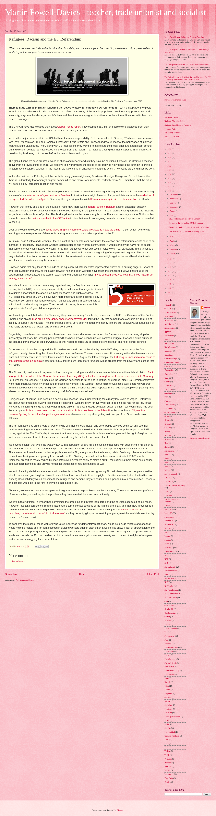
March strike (169, 517)
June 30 (167, 466)
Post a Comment (18, 561)
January (173, 254)
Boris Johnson (170, 347)
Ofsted (167, 617)
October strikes (170, 613)
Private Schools (170, 663)
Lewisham (168, 481)
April (172, 241)
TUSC (166, 755)
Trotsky (167, 740)
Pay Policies (169, 636)
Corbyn (167, 366)
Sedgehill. (168, 693)
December (174, 194)
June (172, 215)
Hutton (167, 447)
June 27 (167, 462)
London (167, 505)
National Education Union (174, 121)
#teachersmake (170, 313)
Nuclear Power (170, 578)
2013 (169, 267)
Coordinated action (171, 362)
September (174, 207)
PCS (166, 640)
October (173, 203)
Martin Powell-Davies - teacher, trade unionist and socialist (105, 12)
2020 (169, 174)
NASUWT (168, 548)
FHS (166, 397)
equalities (168, 393)
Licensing (168, 495)
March (172, 245)
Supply (167, 728)
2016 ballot (168, 316)
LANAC (167, 478)
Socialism (168, 705)
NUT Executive (170, 598)
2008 (169, 288)
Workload (168, 774)
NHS (166, 563)
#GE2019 (168, 309)
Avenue (167, 339)
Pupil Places (169, 674)
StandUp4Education (172, 717)
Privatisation (169, 667)
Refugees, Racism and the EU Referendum (186, 223)
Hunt (166, 443)
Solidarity (168, 709)
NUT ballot (168, 586)
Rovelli (167, 682)
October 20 (168, 609)
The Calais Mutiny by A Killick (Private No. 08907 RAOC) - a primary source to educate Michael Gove (187, 78)
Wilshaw (167, 766)
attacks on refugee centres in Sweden (48, 195)
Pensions (167, 644)
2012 (169, 271)
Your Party (168, 778)
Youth (166, 782)
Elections (168, 389)
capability (168, 351)
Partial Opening (170, 628)
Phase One (168, 651)
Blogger (120, 810)
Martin (207, 308)
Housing (167, 439)
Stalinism (168, 713)
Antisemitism (169, 328)
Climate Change (170, 359)
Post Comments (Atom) (25, 580)
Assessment (169, 336)
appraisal (168, 332)
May (172, 237)
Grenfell (167, 424)
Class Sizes (168, 355)
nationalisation (170, 551)
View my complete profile (200, 438)
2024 (169, 157)
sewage (167, 701)
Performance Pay (171, 647)
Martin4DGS (169, 521)
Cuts (166, 378)
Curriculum (169, 374)
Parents (167, 624)
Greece (167, 420)
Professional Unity (171, 670)
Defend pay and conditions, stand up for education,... (189, 227)
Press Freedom (170, 659)
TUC (166, 747)
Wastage (167, 763)
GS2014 (167, 428)
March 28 (168, 513)
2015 (169, 259)
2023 (169, 162)
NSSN (166, 575)
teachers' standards (171, 736)
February (173, 249)
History (167, 432)
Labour (167, 470)
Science (167, 690)
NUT (166, 582)
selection (167, 697)
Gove (166, 416)
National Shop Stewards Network (177, 125)
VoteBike (168, 759)
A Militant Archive (171, 137)
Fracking (167, 401)
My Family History (172, 133)
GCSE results (169, 412)
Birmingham (169, 343)
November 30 (169, 567)
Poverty (167, 655)
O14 (166, 601)
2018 (169, 183)
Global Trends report (68, 126)
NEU (166, 559)
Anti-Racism (169, 324)
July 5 (166, 458)
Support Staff (169, 732)
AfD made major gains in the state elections (113, 199)
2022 (169, 166)
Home (82, 574)
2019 (169, 178)
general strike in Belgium (101, 206)
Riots (166, 678)
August (173, 211)
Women (167, 770)
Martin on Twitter (171, 117)
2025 (169, 153)
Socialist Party (170, 129)
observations (169, 605)
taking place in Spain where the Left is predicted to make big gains (82, 229)
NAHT (167, 544)
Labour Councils (170, 474)
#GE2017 (168, 305)
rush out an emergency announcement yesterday (59, 319)
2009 (169, 284)
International (169, 451)
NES (166, 555)
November (174, 199)
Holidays (168, 435)
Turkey (167, 751)
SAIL (166, 686)
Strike (166, 724)
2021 (169, 170)
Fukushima (168, 409)
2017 (169, 187)
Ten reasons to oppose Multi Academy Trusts (186, 231)
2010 (169, 280)
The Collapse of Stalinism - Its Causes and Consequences (186, 65)
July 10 (167, 455)
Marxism (168, 528)
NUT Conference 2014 (173, 594)
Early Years (169, 385)
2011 (169, 276)
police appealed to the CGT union (51, 218)
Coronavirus (169, 370)
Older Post (153, 574)
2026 (169, 149)
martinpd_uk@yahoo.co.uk (175, 100)
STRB (166, 720)
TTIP (166, 743)
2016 (169, 191)
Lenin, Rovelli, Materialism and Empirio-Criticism (184, 37)
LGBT (167, 492)
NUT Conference (171, 590)
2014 (169, 263)
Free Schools (169, 405)
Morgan (167, 540)
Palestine (168, 621)
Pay (165, 632)
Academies (168, 320)
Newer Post (11, 574)
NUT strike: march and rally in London (184, 219)
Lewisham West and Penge (174, 485)
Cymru (167, 382)
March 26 (168, 509)
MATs (166, 532)
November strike (170, 571)
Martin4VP (168, 525)
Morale (167, 536)
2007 (169, 292)
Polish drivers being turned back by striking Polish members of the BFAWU (68, 410)
